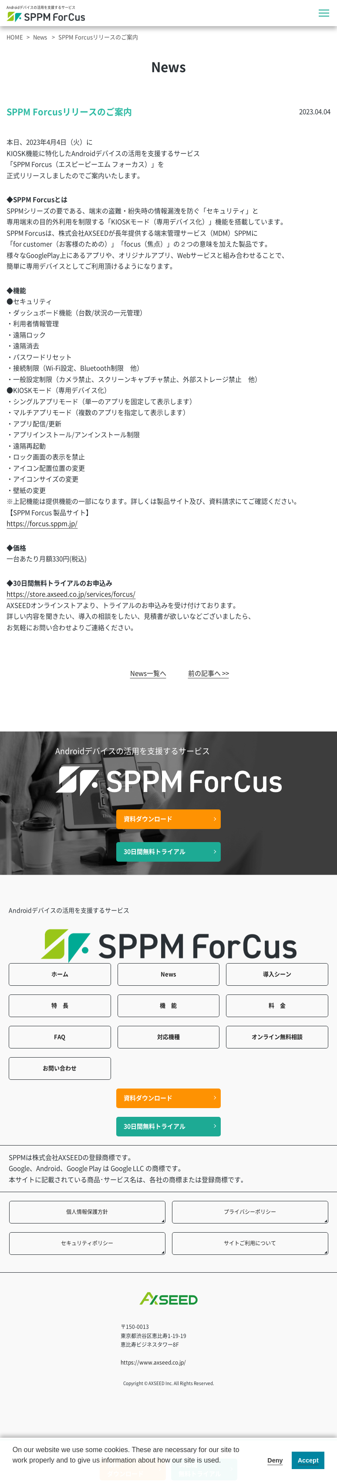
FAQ (59, 1037)
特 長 (59, 1005)
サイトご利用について (250, 1243)
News (40, 37)
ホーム (59, 974)
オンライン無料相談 (277, 1037)
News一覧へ (148, 673)
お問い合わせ (60, 1068)
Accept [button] (308, 1460)
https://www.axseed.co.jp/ (153, 1362)
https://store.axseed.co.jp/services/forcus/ (71, 594)
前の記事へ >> (208, 673)
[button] (14, 1471)
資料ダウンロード (148, 819)
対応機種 (168, 1037)
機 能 (168, 1005)
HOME (15, 37)
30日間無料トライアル (154, 852)
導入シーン (277, 974)
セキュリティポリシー (87, 1243)
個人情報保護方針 (87, 1211)
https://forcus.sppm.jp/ (42, 523)
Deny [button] (275, 1460)
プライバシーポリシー (250, 1211)
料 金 (277, 1005)
